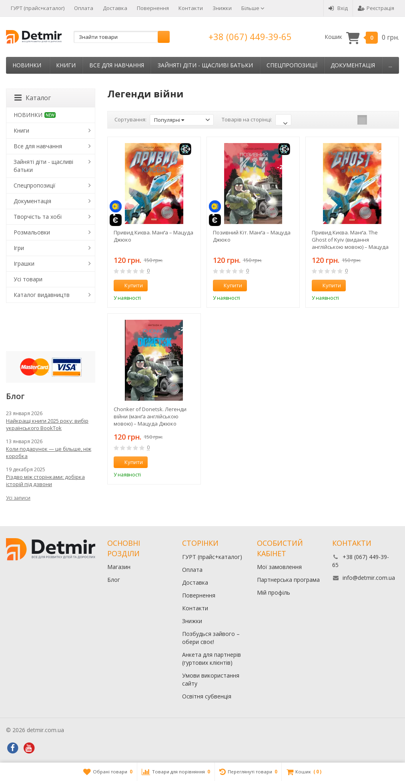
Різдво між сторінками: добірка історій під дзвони (45, 480)
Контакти (190, 8)
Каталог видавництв (42, 295)
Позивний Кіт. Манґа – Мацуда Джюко (252, 236)
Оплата (83, 8)
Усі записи (18, 497)
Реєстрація (376, 8)
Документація (353, 65)
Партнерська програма (288, 579)
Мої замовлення (279, 567)
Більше (253, 8)
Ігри (19, 248)
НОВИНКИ (26, 65)
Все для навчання (116, 65)
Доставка (115, 8)
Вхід (338, 8)
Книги (66, 65)
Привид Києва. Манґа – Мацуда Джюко (153, 236)
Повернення (153, 8)
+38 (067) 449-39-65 (250, 36)
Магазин (118, 567)
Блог (113, 579)
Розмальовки (32, 232)
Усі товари (28, 279)
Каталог (32, 97)
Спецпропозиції (292, 65)
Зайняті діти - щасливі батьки (205, 65)
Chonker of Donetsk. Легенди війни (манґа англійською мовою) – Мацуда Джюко (150, 416)
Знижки (222, 8)
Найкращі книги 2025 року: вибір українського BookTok (47, 424)
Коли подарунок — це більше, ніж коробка (48, 452)
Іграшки (24, 263)
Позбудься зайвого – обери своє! (211, 638)
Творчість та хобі (38, 216)
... (390, 65)
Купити (129, 285)
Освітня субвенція (206, 696)
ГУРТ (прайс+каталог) (37, 8)
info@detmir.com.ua (369, 577)
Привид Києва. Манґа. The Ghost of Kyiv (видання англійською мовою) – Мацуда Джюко (350, 239)
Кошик (362, 37)
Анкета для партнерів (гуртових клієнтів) (211, 658)
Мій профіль (273, 592)
